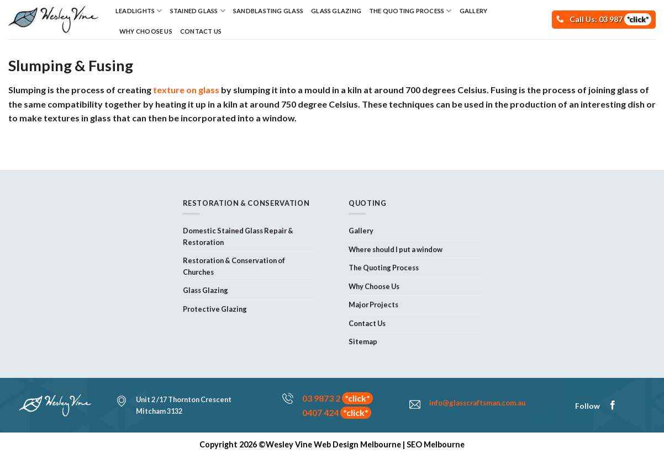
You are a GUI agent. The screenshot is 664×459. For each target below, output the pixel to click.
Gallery (474, 10)
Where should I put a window (395, 249)
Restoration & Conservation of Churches (234, 266)
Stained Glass (197, 11)
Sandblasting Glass (268, 10)
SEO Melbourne (436, 444)
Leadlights (138, 11)
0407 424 (336, 412)
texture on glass (186, 89)
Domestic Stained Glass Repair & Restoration (238, 236)
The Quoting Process (410, 11)
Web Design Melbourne (357, 444)
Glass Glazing (336, 10)
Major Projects (373, 304)
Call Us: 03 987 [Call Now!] (610, 19)
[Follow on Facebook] (612, 405)
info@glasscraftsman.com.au (477, 402)
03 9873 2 (337, 398)
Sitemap (363, 341)
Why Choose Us (145, 31)
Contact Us (201, 31)
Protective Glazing (215, 309)
